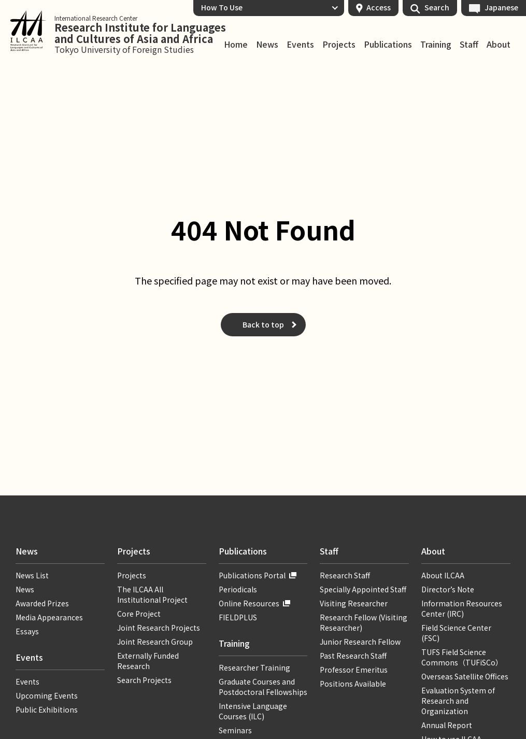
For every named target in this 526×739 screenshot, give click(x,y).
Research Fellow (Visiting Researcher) (363, 622)
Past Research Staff (353, 655)
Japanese (501, 7)
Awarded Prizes (42, 603)
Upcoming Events (47, 695)
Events (300, 44)
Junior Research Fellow (360, 641)
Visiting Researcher (354, 603)
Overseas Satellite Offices (464, 676)
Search (436, 7)
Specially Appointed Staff (363, 589)
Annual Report (446, 725)
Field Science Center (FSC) (456, 632)
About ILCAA (442, 575)
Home (236, 44)
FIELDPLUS (238, 617)
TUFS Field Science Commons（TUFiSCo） (462, 657)
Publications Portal (252, 575)
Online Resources (249, 603)
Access (378, 7)
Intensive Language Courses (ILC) (253, 711)
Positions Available (353, 683)
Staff (469, 44)
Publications (388, 44)
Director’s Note (447, 589)
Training (435, 44)
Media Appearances (49, 617)
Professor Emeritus (354, 669)
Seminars (235, 730)
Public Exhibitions (47, 709)
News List (32, 575)
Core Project (139, 613)
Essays (27, 631)
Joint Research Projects (158, 627)
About (498, 44)
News (267, 44)
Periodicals (238, 589)
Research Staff (345, 575)
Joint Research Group (155, 641)
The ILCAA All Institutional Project (152, 594)
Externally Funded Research (148, 660)
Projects (339, 44)
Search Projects (144, 680)
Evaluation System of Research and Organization (458, 700)
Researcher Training (254, 667)
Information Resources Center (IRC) (461, 608)
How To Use (222, 7)
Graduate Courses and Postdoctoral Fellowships (263, 686)
